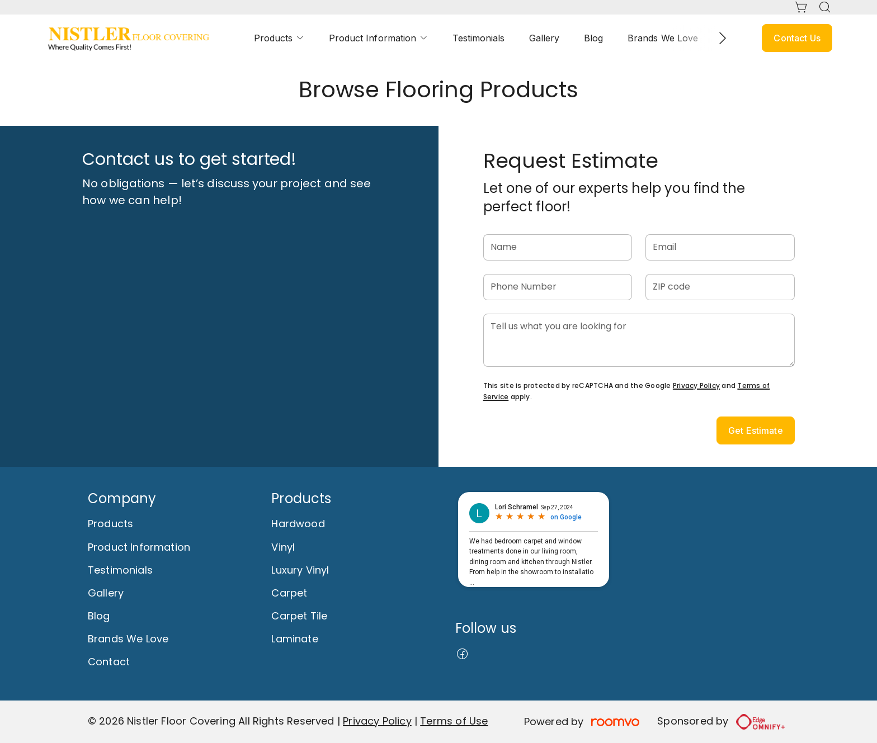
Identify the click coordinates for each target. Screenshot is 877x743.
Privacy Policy (696, 385)
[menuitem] (279, 38)
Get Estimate (755, 430)
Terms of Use (454, 721)
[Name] (558, 247)
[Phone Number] (558, 287)
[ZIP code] (720, 287)
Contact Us (797, 38)
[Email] (720, 247)
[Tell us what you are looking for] (639, 340)
